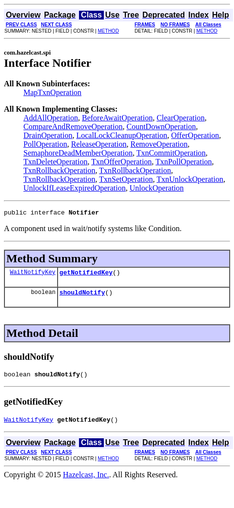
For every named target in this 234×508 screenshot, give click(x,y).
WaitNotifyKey (33, 275)
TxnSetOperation (126, 179)
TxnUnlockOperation (189, 179)
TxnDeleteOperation (55, 161)
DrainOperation (47, 135)
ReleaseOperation (99, 144)
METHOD (108, 31)
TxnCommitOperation (171, 153)
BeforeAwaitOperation (117, 118)
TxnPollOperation (184, 161)
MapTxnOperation (52, 92)
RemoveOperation (159, 144)
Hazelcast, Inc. (86, 482)
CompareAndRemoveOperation (73, 126)
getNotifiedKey (86, 275)
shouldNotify (82, 296)
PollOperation (45, 144)
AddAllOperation (50, 118)
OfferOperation (195, 135)
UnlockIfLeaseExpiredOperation (74, 188)
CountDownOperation (161, 126)
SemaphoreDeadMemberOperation (78, 153)
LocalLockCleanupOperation (121, 135)
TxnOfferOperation (121, 161)
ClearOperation (180, 118)
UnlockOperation (157, 188)
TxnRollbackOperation (59, 170)
